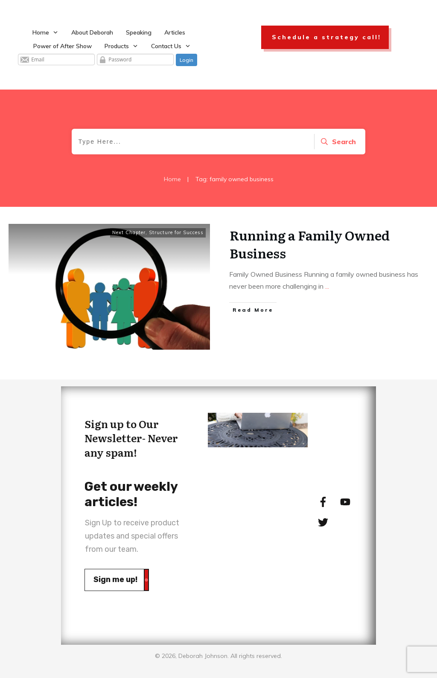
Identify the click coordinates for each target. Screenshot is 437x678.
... (327, 286)
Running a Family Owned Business (310, 244)
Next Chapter (129, 232)
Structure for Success (176, 232)
